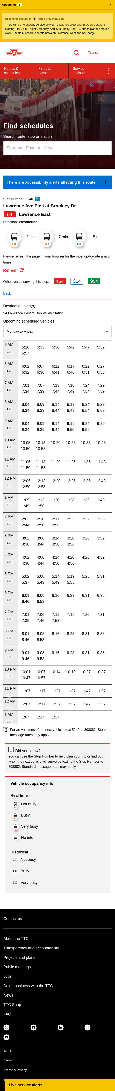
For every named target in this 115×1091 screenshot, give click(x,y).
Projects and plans (19, 957)
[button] (57, 21)
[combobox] (57, 148)
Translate (95, 53)
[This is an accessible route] (37, 199)
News (8, 995)
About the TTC (16, 938)
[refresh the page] (13, 270)
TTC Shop (12, 1005)
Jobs (7, 976)
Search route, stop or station (27, 136)
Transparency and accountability (31, 948)
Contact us (12, 919)
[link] (57, 182)
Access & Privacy (15, 1070)
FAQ (7, 1014)
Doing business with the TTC (28, 986)
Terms (7, 1050)
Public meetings (17, 967)
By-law (7, 1060)
